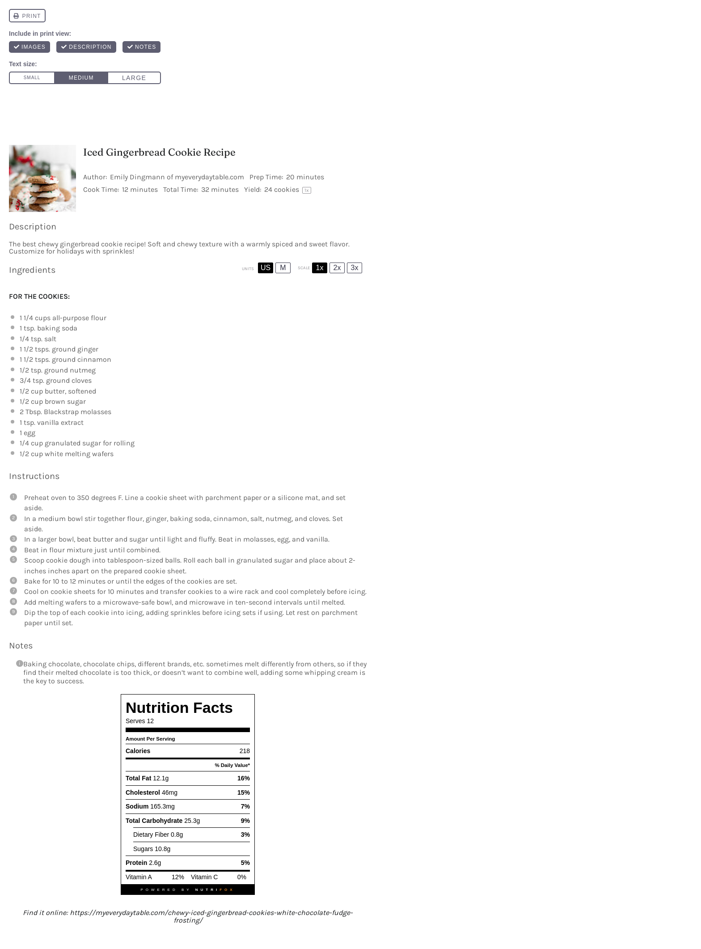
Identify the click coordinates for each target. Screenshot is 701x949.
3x (355, 267)
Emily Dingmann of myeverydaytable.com (177, 177)
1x (320, 267)
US (265, 267)
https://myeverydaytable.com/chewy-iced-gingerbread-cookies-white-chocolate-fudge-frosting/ (211, 916)
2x (337, 267)
